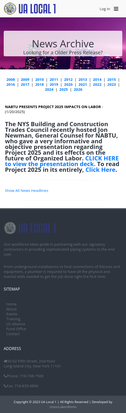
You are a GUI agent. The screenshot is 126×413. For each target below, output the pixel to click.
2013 (83, 79)
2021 (83, 84)
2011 (54, 79)
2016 (10, 84)
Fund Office (16, 328)
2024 (49, 89)
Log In (105, 8)
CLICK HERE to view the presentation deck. (62, 161)
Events (12, 313)
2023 (111, 84)
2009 (25, 79)
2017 (25, 84)
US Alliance (15, 323)
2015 (111, 79)
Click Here (101, 169)
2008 (10, 79)
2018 (39, 84)
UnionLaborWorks (63, 407)
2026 (78, 89)
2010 (39, 79)
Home (11, 303)
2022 (97, 84)
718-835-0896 (26, 385)
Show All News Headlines (26, 190)
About (11, 308)
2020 (68, 84)
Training (13, 318)
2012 (68, 79)
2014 (97, 79)
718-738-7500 (31, 375)
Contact (13, 333)
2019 (54, 84)
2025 (63, 89)
